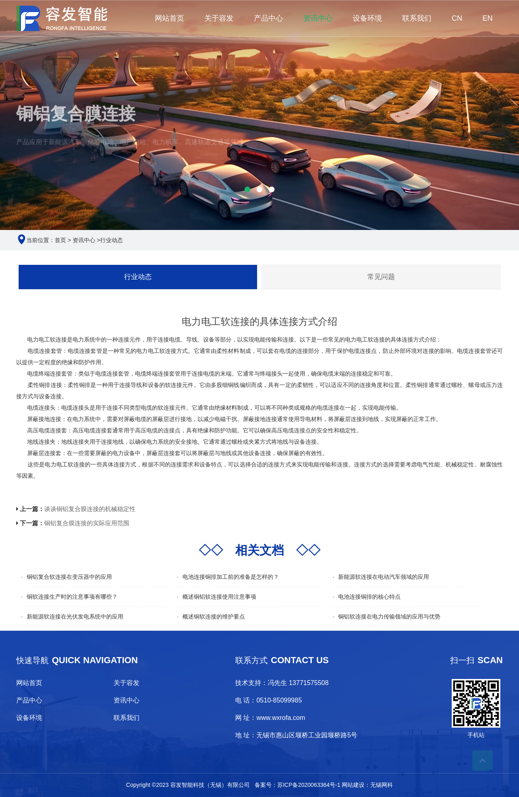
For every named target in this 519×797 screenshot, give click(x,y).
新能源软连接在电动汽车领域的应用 (383, 577)
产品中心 (268, 18)
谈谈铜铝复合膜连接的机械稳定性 (89, 508)
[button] (247, 189)
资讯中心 (317, 18)
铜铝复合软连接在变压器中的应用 (69, 577)
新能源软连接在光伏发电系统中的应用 (75, 616)
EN (488, 18)
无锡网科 (381, 785)
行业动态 (111, 240)
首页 (60, 240)
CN (457, 18)
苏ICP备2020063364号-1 (309, 785)
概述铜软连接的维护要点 (213, 616)
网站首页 (169, 18)
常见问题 (381, 277)
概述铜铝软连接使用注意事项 (219, 596)
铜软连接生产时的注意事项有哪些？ (72, 596)
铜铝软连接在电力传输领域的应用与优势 (389, 616)
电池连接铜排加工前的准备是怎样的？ (230, 577)
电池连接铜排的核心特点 (369, 596)
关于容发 (219, 18)
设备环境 (367, 18)
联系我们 (416, 18)
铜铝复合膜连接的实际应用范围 (86, 523)
